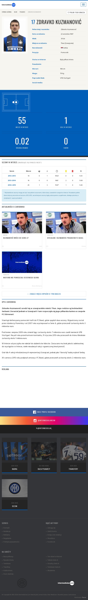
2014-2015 (12, 185)
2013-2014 (12, 180)
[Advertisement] (44, 390)
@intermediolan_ (44, 428)
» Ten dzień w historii (54, 556)
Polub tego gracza (76, 12)
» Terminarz (6, 563)
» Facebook (50, 541)
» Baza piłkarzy (7, 556)
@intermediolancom (44, 420)
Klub (15, 12)
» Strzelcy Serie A (52, 563)
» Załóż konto (51, 531)
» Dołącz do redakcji (53, 534)
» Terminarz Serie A (53, 567)
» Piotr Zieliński (8, 574)
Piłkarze (22, 12)
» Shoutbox (50, 538)
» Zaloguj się (50, 527)
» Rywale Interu (8, 560)
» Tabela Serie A (52, 560)
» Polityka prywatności (10, 541)
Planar (84, 597)
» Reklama (6, 534)
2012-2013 (12, 175)
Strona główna (7, 12)
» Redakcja (6, 531)
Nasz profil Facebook (44, 412)
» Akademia (50, 570)
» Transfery (6, 567)
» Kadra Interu (7, 570)
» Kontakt (6, 527)
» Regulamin (6, 538)
